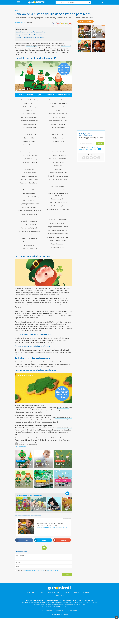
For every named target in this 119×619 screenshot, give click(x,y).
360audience (64, 614)
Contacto (76, 592)
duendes (18, 366)
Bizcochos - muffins (40, 481)
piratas (38, 311)
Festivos (18, 480)
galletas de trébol (63, 408)
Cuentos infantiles (60, 460)
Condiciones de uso (40, 570)
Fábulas (28, 515)
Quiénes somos (31, 592)
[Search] (89, 2)
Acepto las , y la (37, 570)
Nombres (38, 460)
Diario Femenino (72, 610)
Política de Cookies (51, 570)
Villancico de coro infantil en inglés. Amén (62, 484)
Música (38, 515)
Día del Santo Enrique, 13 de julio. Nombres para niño (97, 49)
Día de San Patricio (23, 288)
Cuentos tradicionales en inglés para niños (29, 495)
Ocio (16, 10)
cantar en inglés (31, 46)
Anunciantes (86, 592)
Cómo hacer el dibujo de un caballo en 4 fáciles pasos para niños (98, 34)
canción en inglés (59, 50)
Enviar (67, 574)
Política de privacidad (54, 592)
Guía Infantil (59, 610)
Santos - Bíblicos (20, 460)
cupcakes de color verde (63, 418)
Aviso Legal (67, 592)
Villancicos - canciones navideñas (61, 481)
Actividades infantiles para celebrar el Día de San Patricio (23, 484)
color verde (20, 338)
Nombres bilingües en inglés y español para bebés (42, 464)
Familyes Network (47, 610)
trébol (19, 350)
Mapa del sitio (59, 595)
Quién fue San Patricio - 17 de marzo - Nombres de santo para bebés (23, 464)
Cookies (41, 592)
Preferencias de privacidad (28, 570)
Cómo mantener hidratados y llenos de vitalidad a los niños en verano (84, 34)
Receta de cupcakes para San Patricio (42, 484)
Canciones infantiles (49, 440)
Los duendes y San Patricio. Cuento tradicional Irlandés (61, 464)
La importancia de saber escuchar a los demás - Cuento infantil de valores (84, 48)
